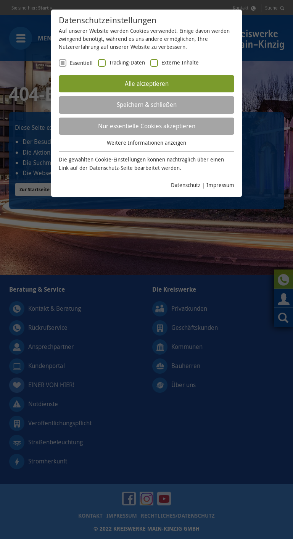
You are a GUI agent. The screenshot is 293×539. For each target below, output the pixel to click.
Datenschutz (185, 185)
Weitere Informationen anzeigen (146, 142)
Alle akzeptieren (147, 83)
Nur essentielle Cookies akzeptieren (146, 126)
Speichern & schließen (147, 104)
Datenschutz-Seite (111, 167)
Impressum (220, 185)
